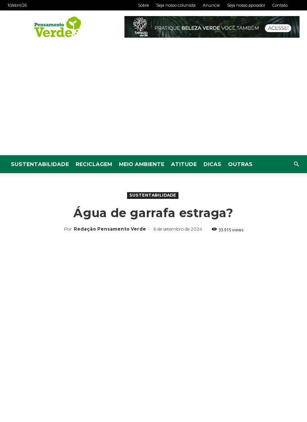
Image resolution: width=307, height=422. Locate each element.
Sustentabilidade (40, 164)
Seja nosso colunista (176, 5)
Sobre (143, 5)
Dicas (212, 164)
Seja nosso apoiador (246, 5)
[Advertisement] (153, 99)
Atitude (184, 164)
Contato (280, 5)
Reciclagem (94, 164)
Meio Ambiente (141, 164)
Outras (240, 164)
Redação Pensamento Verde (110, 229)
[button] (296, 164)
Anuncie (211, 5)
